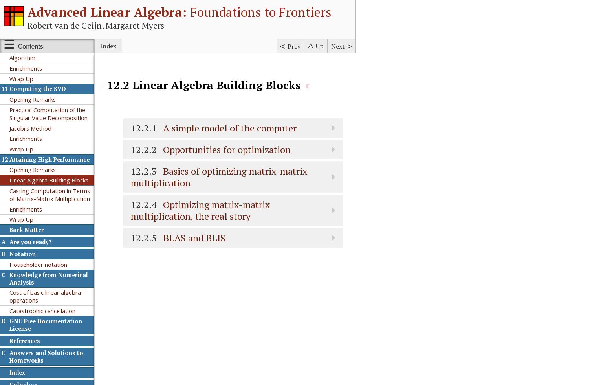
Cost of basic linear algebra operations (45, 296)
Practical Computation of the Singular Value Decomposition (48, 114)
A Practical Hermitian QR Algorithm (41, 54)
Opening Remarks (32, 99)
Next (338, 46)
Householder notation (38, 264)
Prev (294, 46)
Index (108, 46)
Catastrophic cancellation (42, 311)
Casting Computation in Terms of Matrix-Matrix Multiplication (49, 195)
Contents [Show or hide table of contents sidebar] (30, 46)
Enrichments (25, 68)
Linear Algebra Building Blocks (48, 180)
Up (320, 46)
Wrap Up (21, 79)
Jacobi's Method (30, 128)
